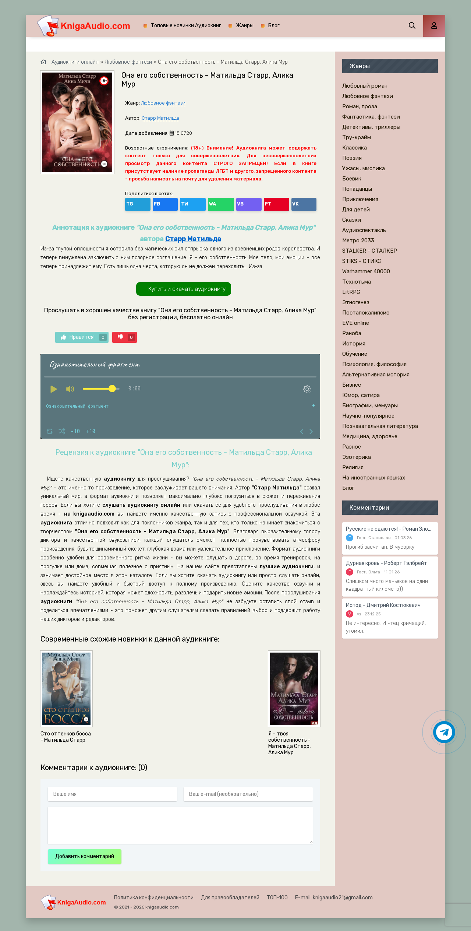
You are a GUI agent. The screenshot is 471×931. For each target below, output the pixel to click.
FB (147, 202)
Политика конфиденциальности (154, 896)
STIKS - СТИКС (361, 261)
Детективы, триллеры (371, 127)
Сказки (351, 220)
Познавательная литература (380, 426)
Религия (353, 467)
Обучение (354, 354)
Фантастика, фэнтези (371, 116)
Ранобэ (351, 333)
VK (227, 202)
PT (211, 202)
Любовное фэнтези (163, 103)
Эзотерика (356, 457)
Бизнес (351, 385)
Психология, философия (374, 364)
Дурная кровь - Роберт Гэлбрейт (386, 563)
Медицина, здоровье (369, 436)
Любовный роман (364, 85)
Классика (354, 147)
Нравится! (84, 335)
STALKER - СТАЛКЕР (369, 250)
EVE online (355, 323)
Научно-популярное (368, 415)
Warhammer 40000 (366, 271)
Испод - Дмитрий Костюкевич (383, 605)
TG (132, 202)
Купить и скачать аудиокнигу (187, 286)
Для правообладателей (230, 896)
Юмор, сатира (361, 395)
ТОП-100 (277, 896)
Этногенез (355, 302)
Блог (274, 25)
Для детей (356, 209)
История (353, 343)
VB (196, 202)
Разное (351, 446)
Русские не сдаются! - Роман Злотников (390, 529)
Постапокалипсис (365, 312)
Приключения (360, 199)
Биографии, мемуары (370, 405)
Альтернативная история (376, 374)
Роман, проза (359, 106)
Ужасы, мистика (363, 168)
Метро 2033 (358, 240)
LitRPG (351, 292)
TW (163, 202)
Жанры (245, 25)
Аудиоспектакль (364, 230)
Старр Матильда (160, 118)
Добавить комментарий (84, 854)
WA (180, 202)
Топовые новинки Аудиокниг (186, 25)
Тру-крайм (356, 137)
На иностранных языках (373, 477)
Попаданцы (357, 189)
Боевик (351, 178)
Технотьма (356, 281)
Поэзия (352, 158)
